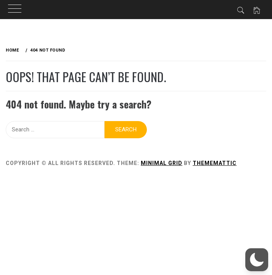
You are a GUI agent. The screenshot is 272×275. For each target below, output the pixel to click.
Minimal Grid (161, 163)
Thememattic (215, 163)
